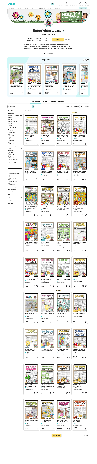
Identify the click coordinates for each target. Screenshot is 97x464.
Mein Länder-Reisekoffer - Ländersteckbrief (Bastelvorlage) (31, 421)
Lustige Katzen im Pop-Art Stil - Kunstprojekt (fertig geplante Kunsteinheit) (31, 243)
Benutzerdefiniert (14, 159)
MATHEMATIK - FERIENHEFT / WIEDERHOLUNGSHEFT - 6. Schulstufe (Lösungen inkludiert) (63, 385)
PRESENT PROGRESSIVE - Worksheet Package (31, 350)
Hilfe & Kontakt (57, 8)
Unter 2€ (12, 152)
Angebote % (34, 8)
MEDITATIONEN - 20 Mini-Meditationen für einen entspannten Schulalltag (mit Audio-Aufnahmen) (87, 85)
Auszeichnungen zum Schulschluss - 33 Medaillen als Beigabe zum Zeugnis (80, 207)
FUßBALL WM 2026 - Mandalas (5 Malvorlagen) (63, 278)
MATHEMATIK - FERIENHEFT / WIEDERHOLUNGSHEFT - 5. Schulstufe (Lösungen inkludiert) (47, 243)
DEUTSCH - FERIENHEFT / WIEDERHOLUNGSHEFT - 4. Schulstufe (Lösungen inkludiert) (47, 278)
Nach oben (86, 435)
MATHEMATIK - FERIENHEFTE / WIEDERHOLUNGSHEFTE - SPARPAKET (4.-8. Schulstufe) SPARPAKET (79, 421)
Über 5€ (12, 157)
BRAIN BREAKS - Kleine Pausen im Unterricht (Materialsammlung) (69, 85)
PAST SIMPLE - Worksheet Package (47, 314)
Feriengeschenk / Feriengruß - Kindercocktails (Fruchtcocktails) (45, 207)
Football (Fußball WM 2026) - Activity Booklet (63, 136)
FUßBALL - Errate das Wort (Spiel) (63, 243)
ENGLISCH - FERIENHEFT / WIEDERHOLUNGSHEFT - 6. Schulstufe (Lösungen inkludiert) (63, 172)
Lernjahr (15, 200)
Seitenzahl (15, 203)
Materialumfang (15, 189)
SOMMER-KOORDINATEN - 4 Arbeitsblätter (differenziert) (79, 243)
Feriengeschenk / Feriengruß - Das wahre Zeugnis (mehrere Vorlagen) (63, 207)
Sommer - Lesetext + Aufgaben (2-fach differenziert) (30, 136)
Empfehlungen (42, 8)
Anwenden (15, 167)
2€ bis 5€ (12, 155)
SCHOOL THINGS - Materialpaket (61, 314)
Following (61, 102)
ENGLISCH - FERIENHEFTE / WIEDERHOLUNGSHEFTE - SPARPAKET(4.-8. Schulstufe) (34, 85)
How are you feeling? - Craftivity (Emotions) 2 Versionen (62, 421)
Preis (15, 148)
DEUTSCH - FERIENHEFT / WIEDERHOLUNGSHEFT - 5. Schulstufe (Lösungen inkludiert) (79, 314)
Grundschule (12, 8)
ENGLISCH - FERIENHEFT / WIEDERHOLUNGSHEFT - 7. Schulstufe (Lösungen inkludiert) (31, 278)
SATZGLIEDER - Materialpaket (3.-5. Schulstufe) (50, 85)
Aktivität (52, 102)
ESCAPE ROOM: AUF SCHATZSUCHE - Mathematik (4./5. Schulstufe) (46, 421)
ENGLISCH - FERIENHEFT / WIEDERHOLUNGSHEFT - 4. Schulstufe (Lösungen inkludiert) (79, 136)
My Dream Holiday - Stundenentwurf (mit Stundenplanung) (30, 385)
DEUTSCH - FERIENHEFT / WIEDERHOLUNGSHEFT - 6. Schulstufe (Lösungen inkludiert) (47, 350)
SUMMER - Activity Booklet (80, 278)
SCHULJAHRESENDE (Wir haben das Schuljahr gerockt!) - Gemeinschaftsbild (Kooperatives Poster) (31, 207)
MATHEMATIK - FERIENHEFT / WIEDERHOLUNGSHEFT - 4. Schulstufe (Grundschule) (79, 385)
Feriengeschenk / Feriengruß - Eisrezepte (46, 136)
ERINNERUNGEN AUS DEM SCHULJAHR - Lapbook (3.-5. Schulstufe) (79, 172)
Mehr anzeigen (48, 53)
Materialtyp (15, 171)
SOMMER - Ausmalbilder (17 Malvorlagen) (63, 350)
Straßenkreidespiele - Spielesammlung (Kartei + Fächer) (16, 85)
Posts (45, 102)
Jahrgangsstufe (15, 130)
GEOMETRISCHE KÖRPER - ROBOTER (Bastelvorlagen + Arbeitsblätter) (31, 314)
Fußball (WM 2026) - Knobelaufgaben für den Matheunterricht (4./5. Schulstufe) (47, 385)
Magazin (49, 8)
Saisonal (27, 8)
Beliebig (12, 150)
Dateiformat (15, 195)
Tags (15, 197)
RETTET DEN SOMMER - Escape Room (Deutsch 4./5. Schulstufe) (31, 172)
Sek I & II (20, 8)
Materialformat (15, 192)
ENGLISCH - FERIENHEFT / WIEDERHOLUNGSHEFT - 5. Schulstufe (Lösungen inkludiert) (47, 172)
